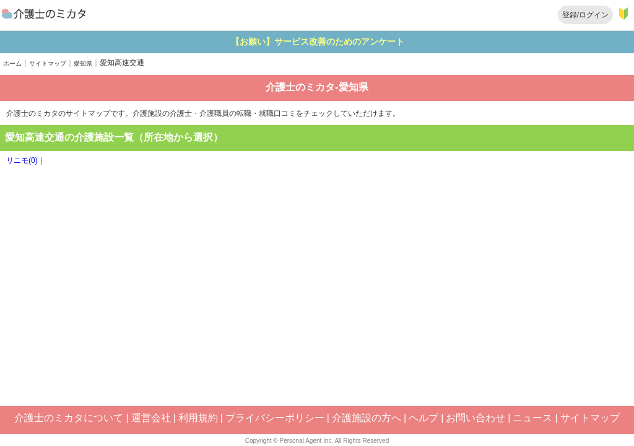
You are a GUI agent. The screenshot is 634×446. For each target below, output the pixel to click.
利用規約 (198, 418)
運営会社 (151, 418)
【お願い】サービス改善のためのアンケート (364, 41)
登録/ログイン (585, 15)
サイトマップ (47, 63)
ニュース (532, 418)
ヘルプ (423, 418)
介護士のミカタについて (68, 418)
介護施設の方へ (366, 418)
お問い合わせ (475, 418)
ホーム (12, 63)
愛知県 (83, 63)
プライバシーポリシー (274, 418)
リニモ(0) (22, 160)
